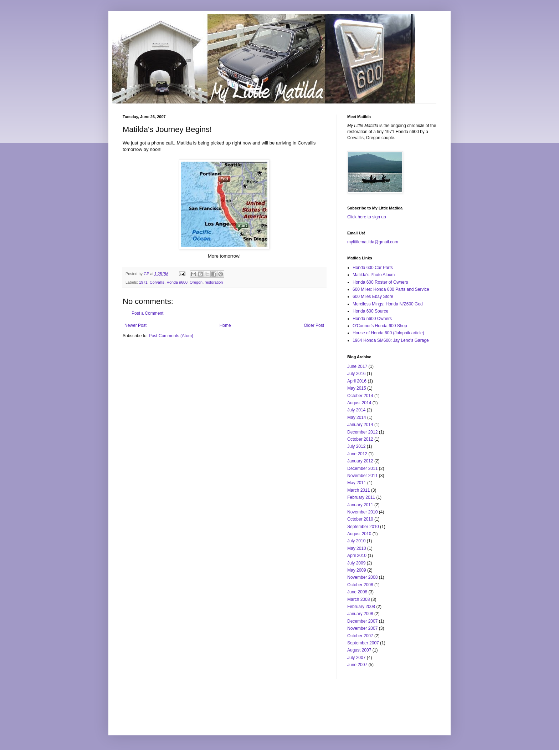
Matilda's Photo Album (374, 274)
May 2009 (356, 570)
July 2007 (356, 657)
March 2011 (358, 490)
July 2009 (356, 563)
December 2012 (362, 432)
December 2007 (362, 621)
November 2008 (362, 577)
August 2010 (359, 533)
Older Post (314, 325)
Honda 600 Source (370, 311)
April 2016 (356, 381)
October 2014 (360, 395)
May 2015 (356, 388)
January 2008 (360, 613)
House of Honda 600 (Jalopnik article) (388, 332)
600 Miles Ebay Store (373, 296)
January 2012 (360, 460)
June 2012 (357, 453)
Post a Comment (147, 313)
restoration (214, 282)
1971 (143, 282)
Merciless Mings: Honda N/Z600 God (388, 303)
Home (225, 325)
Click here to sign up (366, 216)
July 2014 (356, 409)
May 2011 (356, 482)
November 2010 (362, 512)
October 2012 (360, 439)
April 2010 (356, 555)
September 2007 (363, 642)
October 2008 (360, 584)
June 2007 (357, 664)
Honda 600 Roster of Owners (380, 282)
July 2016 (356, 373)
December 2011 (362, 468)
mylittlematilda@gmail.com (372, 241)
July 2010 (356, 540)
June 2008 (357, 591)
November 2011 (362, 475)
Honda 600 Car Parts (373, 267)
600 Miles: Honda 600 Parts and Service (391, 289)
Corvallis (157, 282)
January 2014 (360, 424)
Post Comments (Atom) (171, 335)
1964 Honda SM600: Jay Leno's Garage (391, 340)
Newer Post (135, 325)
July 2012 (356, 446)
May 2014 (356, 417)
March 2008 (358, 599)
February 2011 (361, 497)
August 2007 (359, 650)
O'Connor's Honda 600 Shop (380, 325)
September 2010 (363, 526)
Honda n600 (177, 282)
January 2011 (360, 504)
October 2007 (360, 635)
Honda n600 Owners (372, 318)
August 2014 (359, 402)
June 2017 (357, 366)
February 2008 (361, 606)
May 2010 (356, 548)
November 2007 (362, 628)
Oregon (196, 282)
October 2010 (360, 519)
